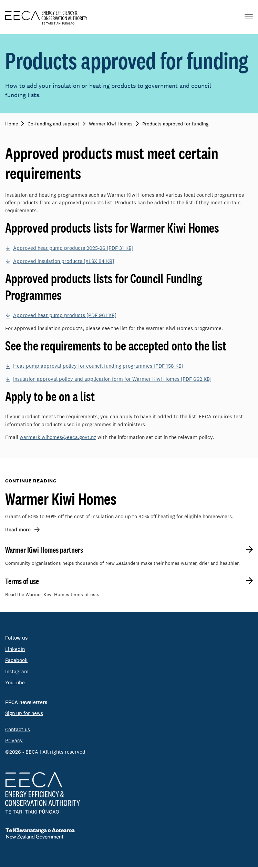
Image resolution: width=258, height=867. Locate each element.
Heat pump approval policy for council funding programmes (98, 366)
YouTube (15, 682)
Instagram (17, 671)
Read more (18, 529)
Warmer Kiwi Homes (60, 498)
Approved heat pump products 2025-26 (73, 248)
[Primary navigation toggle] (249, 17)
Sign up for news (24, 713)
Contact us (17, 729)
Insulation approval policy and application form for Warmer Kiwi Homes (112, 379)
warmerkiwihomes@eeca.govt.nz (58, 437)
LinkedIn (15, 649)
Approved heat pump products (64, 315)
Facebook (16, 660)
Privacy (14, 740)
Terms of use (22, 581)
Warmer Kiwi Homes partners (44, 550)
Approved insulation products (63, 261)
